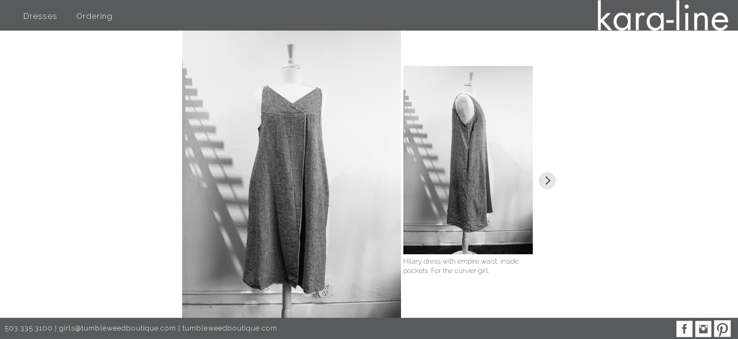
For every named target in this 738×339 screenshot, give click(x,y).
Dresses (40, 16)
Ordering (94, 16)
